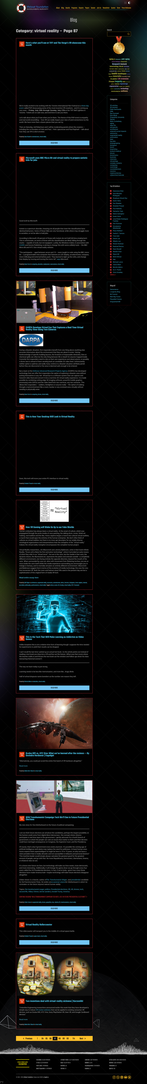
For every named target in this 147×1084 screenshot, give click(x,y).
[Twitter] (117, 1077)
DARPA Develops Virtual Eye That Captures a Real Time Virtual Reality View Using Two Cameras (54, 329)
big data (113, 141)
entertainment (35, 137)
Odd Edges (26, 582)
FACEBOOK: (39, 1060)
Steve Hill (116, 254)
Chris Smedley (118, 272)
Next (81, 1038)
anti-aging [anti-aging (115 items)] (126, 59)
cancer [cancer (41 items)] (116, 69)
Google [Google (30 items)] (109, 74)
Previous (28, 1038)
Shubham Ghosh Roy (120, 198)
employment (46, 264)
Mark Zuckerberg (115, 121)
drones (39, 394)
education (40, 264)
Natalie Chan (117, 252)
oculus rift (56, 585)
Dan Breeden (117, 203)
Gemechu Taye (118, 211)
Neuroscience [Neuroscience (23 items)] (128, 82)
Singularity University (117, 117)
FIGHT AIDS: (39, 1066)
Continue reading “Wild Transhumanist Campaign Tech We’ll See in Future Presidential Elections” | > (53, 896)
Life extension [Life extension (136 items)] (123, 79)
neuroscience (53, 264)
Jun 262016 (22, 638)
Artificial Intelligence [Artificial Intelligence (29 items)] (116, 61)
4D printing (113, 107)
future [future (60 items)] (123, 71)
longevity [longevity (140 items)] (118, 81)
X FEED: (38, 1063)
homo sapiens (78, 582)
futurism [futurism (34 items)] (127, 71)
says (58, 259)
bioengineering (115, 143)
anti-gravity (114, 127)
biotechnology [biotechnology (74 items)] (114, 67)
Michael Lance (118, 262)
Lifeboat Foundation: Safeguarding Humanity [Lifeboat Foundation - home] (32, 8)
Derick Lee (116, 238)
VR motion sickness (43, 1010)
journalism (22, 585)
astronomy (113, 133)
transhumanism (65, 902)
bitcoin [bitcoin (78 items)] (121, 67)
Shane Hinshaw (118, 244)
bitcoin (112, 153)
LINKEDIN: (87, 1060)
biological (113, 145)
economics (50, 582)
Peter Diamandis (115, 109)
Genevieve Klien (118, 191)
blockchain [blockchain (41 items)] (126, 66)
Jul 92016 (22, 159)
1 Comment (76, 585)
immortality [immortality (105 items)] (117, 76)
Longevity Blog (115, 292)
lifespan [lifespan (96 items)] (112, 81)
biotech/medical (115, 151)
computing (34, 264)
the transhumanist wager (34, 889)
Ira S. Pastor (117, 270)
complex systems (116, 163)
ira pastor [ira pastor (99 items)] (113, 79)
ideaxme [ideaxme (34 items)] (110, 76)
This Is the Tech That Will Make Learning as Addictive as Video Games (55, 638)
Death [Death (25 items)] (128, 69)
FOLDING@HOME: (89, 1066)
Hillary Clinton (33, 892)
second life (23, 892)
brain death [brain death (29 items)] (112, 69)
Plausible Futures (116, 299)
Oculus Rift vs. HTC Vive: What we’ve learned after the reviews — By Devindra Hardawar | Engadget (57, 754)
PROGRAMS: (112, 1066)
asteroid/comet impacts (118, 131)
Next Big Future (115, 297)
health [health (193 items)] (114, 73)
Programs (74, 8)
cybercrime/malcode (117, 175)
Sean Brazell (27, 137)
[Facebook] (114, 1077)
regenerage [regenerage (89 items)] (124, 84)
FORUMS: (87, 1068)
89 (64, 1038)
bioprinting (113, 149)
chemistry (113, 159)
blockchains (114, 155)
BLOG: (62, 1063)
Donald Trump (57, 892)
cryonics (113, 171)
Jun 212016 (21, 924)
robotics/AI (57, 902)
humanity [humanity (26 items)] (128, 74)
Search (128, 34)
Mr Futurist (113, 294)
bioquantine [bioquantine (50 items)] (124, 61)
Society (62, 585)
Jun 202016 (22, 1001)
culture (52, 585)
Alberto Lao (117, 241)
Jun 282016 (22, 527)
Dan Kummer (117, 223)
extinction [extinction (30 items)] (119, 71)
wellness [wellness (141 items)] (124, 91)
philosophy (28, 585)
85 (47, 1038)
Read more (54, 143)
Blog (62, 8)
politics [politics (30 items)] (112, 84)
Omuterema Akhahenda (117, 227)
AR (72, 889)
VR (72, 585)
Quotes (113, 8)
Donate (93, 8)
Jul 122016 (22, 44)
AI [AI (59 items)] (114, 59)
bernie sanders (45, 892)
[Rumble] (129, 1077)
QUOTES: (111, 1068)
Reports (81, 8)
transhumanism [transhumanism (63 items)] (115, 91)
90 (68, 1038)
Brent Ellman (117, 257)
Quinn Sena (117, 201)
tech (81, 889)
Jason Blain (117, 265)
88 (60, 1038)
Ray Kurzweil (114, 113)
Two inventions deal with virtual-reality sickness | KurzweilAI (54, 1001)
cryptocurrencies (115, 173)
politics (47, 889)
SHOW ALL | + (113, 275)
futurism (66, 582)
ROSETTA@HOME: (40, 1068)
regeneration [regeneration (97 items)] (114, 86)
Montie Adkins (28, 681)
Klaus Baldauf (117, 231)
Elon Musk (113, 115)
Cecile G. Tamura (118, 233)
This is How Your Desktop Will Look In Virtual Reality (50, 417)
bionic (112, 147)
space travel (37, 936)
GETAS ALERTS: (113, 1060)
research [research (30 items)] (120, 86)
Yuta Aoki (116, 236)
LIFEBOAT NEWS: (65, 1060)
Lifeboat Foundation (28, 1077)
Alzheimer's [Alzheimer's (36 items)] (118, 59)
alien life (113, 125)
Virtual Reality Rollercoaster (39, 925)
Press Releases (126, 8)
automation (114, 137)
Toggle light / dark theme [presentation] (129, 3)
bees (111, 139)
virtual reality (43, 137)
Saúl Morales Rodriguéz (117, 195)
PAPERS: (63, 1068)
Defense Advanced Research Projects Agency (50, 371)
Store (118, 8)
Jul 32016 (22, 416)
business (113, 157)
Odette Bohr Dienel (29, 771)
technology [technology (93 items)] (125, 89)
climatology (114, 161)
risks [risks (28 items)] (124, 86)
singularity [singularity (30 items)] (127, 86)
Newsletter (106, 8)
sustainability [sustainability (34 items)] (117, 89)
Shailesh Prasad (28, 483)
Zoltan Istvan (27, 902)
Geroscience (114, 289)
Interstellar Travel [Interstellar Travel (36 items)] (126, 76)
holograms (72, 582)
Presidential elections (59, 889)
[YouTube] (125, 1077)
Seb (114, 259)
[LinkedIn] (121, 1077)
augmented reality (42, 582)
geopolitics (49, 902)
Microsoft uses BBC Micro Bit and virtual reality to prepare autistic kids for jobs (56, 159)
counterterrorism (115, 169)
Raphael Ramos (118, 246)
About (58, 8)
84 (43, 1038)
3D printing (113, 105)
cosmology (113, 167)
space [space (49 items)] (112, 89)
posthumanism (35, 585)
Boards (68, 8)
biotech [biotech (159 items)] (123, 64)
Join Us (99, 8)
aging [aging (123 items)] (111, 59)
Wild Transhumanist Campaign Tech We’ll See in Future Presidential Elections (57, 818)
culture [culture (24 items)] (126, 69)
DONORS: (87, 1063)
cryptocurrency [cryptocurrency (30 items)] (121, 69)
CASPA (22, 245)
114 (74, 1038)
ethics (62, 582)
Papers (87, 8)
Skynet (112, 119)
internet (85, 582)
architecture (34, 582)
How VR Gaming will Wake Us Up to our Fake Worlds (50, 527)
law (53, 902)
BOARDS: (111, 1063)
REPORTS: (63, 1066)
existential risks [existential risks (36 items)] (113, 71)
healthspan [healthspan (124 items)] (122, 74)
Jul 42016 (22, 328)
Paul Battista (117, 209)
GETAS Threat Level (23, 1063)
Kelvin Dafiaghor (118, 214)
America (66, 892)
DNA (111, 111)
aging (112, 123)
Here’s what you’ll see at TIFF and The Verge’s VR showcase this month (56, 44)
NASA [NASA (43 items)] (124, 82)
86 (50, 1038)
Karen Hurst (27, 264)
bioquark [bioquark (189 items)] (116, 64)
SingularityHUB (115, 302)
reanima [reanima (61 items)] (117, 84)
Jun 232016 (22, 754)
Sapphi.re (46, 1077)
